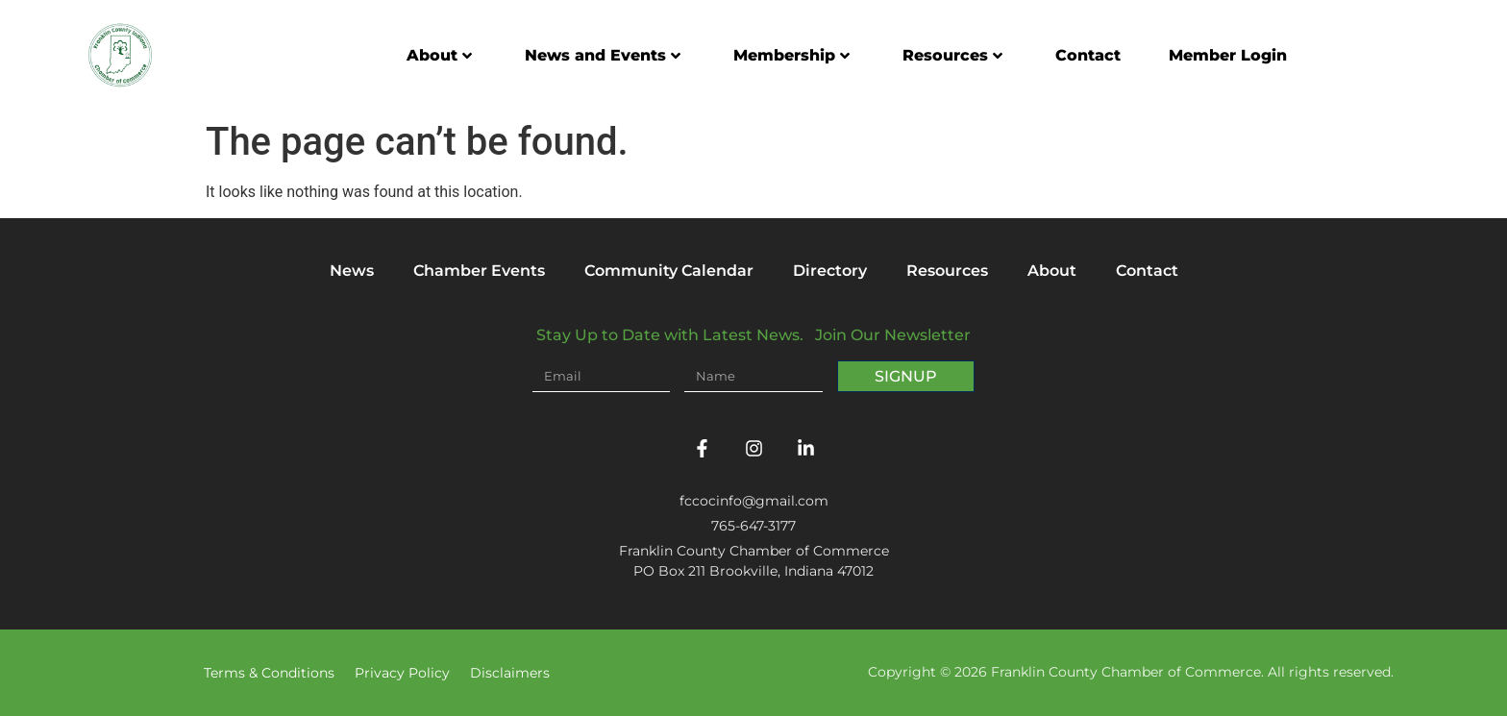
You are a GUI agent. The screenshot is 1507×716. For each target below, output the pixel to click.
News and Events (602, 55)
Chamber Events (479, 270)
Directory (830, 270)
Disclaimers (510, 672)
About (439, 55)
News (352, 270)
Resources (952, 55)
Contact (1088, 55)
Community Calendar (669, 270)
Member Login (1228, 55)
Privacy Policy (402, 672)
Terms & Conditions (269, 672)
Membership (791, 55)
